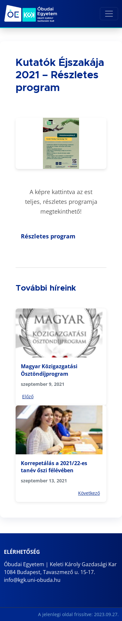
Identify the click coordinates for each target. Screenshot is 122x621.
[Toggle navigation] (109, 13)
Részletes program (48, 236)
